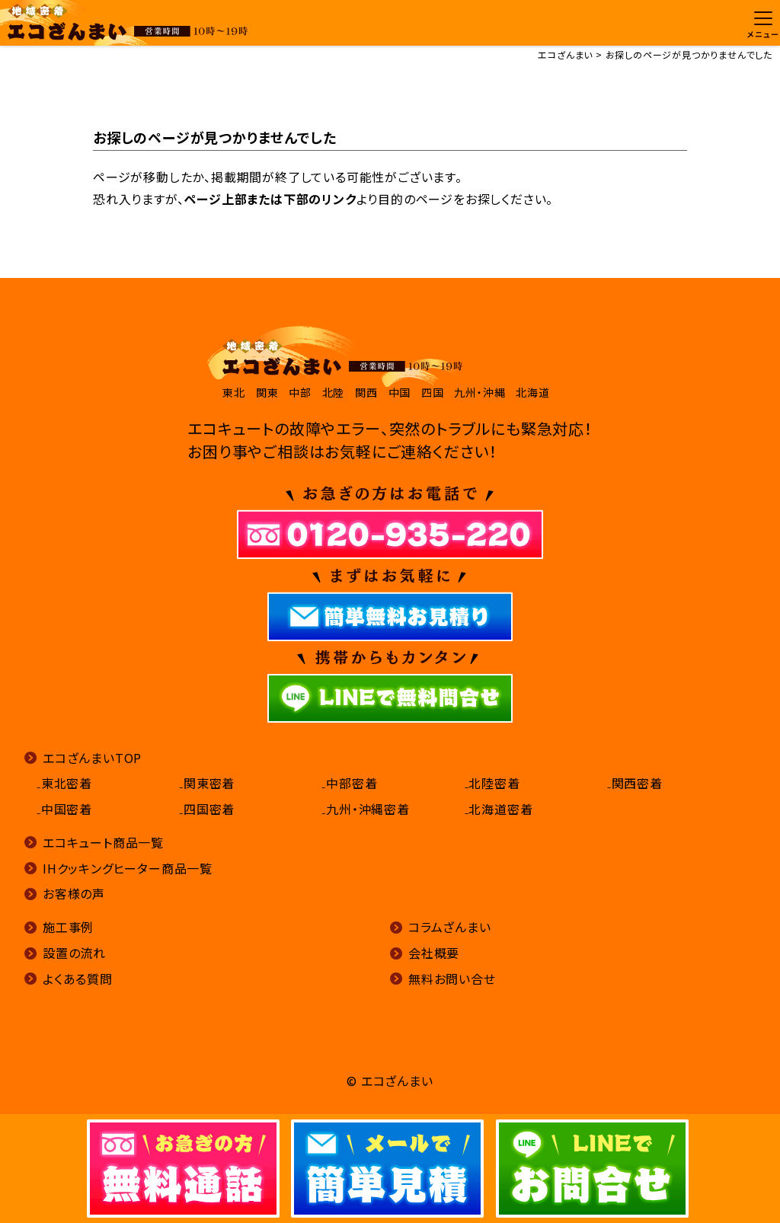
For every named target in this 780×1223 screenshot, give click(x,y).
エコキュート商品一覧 (103, 842)
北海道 (532, 392)
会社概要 (433, 953)
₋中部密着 (349, 783)
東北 (233, 392)
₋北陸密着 (492, 783)
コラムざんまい (449, 927)
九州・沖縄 (479, 392)
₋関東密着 (207, 783)
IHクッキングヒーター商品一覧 (128, 868)
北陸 (333, 392)
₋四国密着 (207, 809)
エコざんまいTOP (92, 758)
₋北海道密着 (499, 809)
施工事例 (68, 927)
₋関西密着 (635, 783)
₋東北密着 (64, 783)
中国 (399, 392)
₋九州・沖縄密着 (365, 809)
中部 (300, 392)
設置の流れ (74, 953)
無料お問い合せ (452, 978)
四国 (432, 392)
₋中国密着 (64, 809)
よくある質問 (78, 978)
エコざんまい (565, 54)
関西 (366, 392)
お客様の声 (74, 893)
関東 (267, 392)
